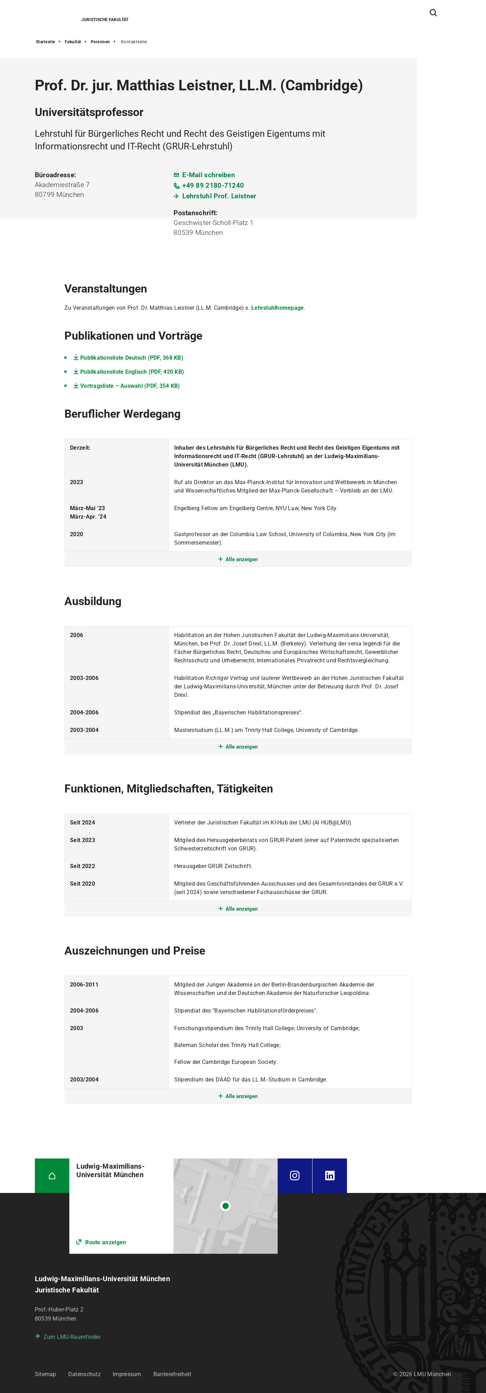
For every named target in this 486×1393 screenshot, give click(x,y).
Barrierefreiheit (172, 1374)
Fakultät (73, 41)
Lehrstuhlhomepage (277, 307)
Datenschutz (84, 1374)
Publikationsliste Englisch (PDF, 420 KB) (132, 371)
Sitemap (45, 1374)
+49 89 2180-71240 (213, 185)
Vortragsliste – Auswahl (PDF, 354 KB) (130, 386)
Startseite (45, 41)
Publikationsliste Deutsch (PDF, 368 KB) (131, 357)
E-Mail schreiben (208, 175)
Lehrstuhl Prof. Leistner (219, 196)
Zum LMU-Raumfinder (72, 1337)
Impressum (127, 1374)
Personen (100, 41)
